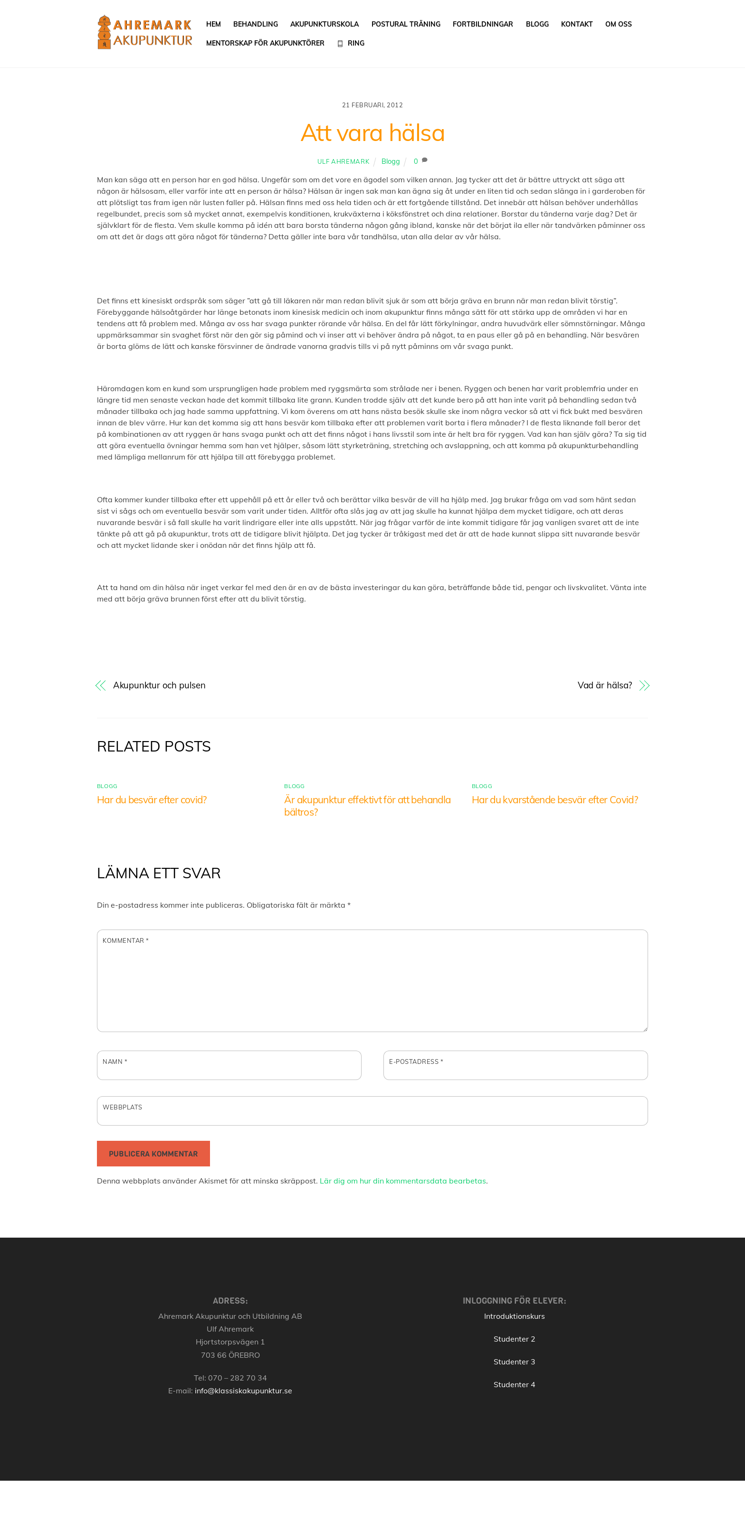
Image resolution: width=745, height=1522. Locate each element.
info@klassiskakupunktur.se (243, 1391)
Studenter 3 (514, 1362)
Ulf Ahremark (343, 162)
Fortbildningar (483, 24)
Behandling (256, 24)
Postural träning (406, 24)
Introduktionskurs (514, 1316)
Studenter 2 (514, 1339)
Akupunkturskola (325, 24)
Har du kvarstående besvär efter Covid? (555, 800)
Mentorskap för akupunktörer (265, 43)
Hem (213, 24)
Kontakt (577, 24)
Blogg (537, 24)
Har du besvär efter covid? (152, 800)
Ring (351, 43)
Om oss (619, 24)
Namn (115, 1062)
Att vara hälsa (372, 133)
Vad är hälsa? (605, 685)
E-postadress (416, 1062)
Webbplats (123, 1107)
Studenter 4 (514, 1385)
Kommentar (126, 941)
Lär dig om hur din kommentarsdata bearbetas (403, 1181)
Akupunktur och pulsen (159, 685)
